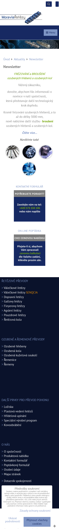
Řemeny (9, 364)
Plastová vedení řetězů (18, 411)
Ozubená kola (12, 351)
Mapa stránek (12, 474)
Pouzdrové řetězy (15, 315)
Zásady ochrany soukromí (35, 510)
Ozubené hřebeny (15, 346)
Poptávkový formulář (17, 465)
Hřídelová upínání (15, 416)
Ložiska (8, 407)
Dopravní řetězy (14, 297)
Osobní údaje (12, 469)
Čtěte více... (29, 133)
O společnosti (12, 451)
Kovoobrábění (12, 425)
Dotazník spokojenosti (17, 481)
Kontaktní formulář (15, 460)
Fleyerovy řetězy (14, 306)
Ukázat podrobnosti (12, 520)
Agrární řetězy (12, 310)
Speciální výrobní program (20, 420)
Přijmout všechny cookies (37, 521)
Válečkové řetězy (14, 288)
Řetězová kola (13, 319)
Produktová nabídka (16, 456)
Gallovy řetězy (13, 301)
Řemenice (10, 360)
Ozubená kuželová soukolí (20, 355)
